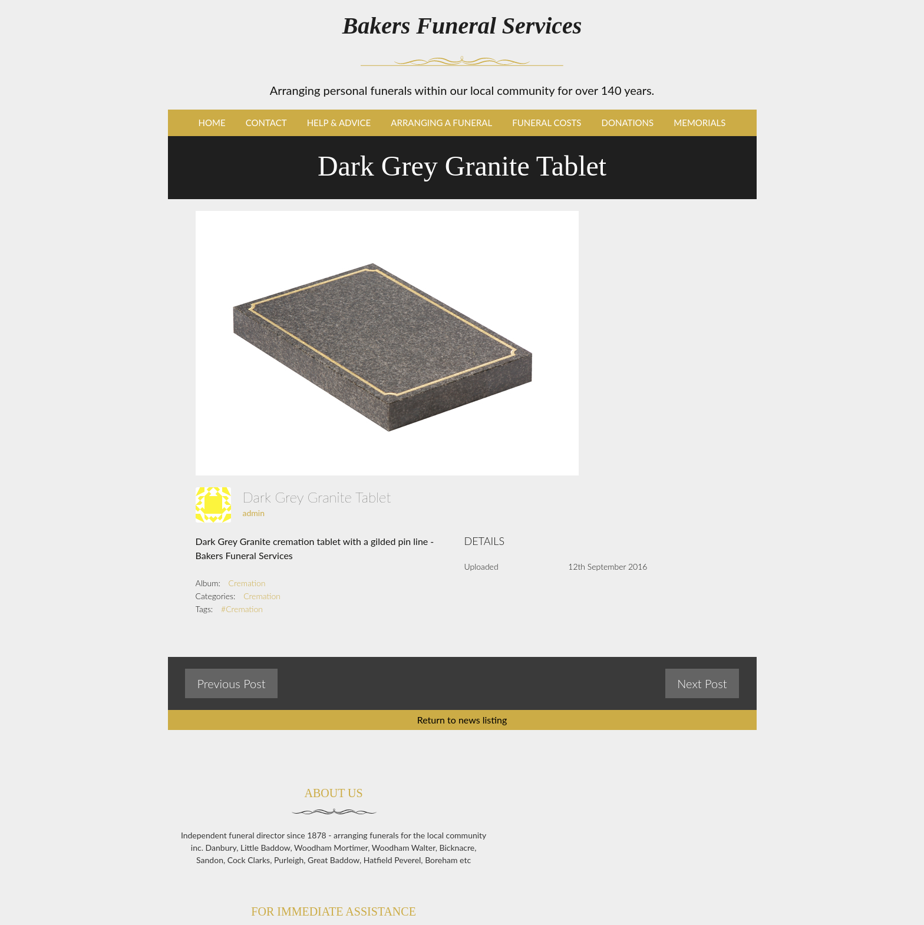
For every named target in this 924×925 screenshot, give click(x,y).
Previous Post (231, 683)
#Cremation (242, 609)
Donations (628, 122)
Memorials (699, 122)
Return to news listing (462, 719)
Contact (266, 122)
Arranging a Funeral (441, 122)
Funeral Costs (546, 122)
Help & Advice (339, 122)
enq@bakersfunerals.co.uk (662, 899)
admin (254, 513)
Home (212, 122)
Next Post (702, 683)
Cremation (247, 583)
